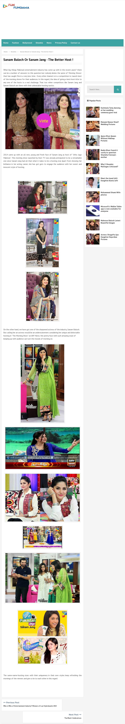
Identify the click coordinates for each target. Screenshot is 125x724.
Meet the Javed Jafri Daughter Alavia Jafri (109, 179)
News (49, 43)
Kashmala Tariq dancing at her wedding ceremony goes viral (110, 110)
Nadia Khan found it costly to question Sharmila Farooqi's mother (109, 153)
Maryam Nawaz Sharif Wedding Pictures (110, 123)
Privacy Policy (61, 43)
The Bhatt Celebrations (72, 706)
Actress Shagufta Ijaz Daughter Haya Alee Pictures (110, 237)
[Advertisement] (79, 20)
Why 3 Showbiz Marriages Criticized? (109, 165)
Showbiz (39, 43)
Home (5, 43)
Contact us (75, 43)
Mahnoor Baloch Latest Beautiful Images (110, 221)
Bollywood (27, 43)
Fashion (15, 43)
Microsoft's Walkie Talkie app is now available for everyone (111, 208)
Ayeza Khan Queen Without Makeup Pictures (108, 138)
